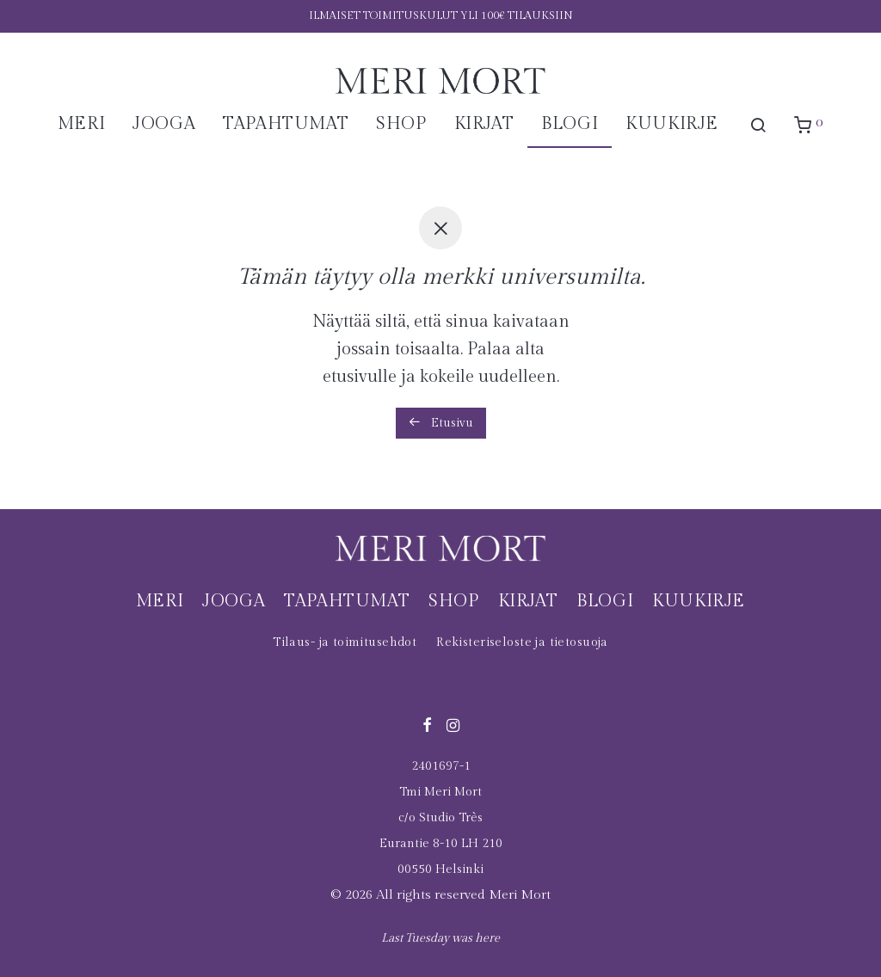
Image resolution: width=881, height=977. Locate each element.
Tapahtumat (285, 124)
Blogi (569, 124)
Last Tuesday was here (440, 938)
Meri (81, 124)
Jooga (163, 124)
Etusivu (441, 422)
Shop (401, 124)
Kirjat (484, 124)
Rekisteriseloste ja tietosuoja (522, 642)
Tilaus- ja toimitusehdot (344, 642)
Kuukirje (671, 124)
